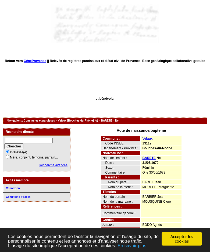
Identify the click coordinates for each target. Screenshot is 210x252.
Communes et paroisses (39, 120)
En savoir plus (132, 246)
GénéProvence (35, 61)
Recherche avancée (53, 165)
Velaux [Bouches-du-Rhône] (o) (78, 120)
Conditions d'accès (18, 196)
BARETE (106, 120)
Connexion (13, 188)
